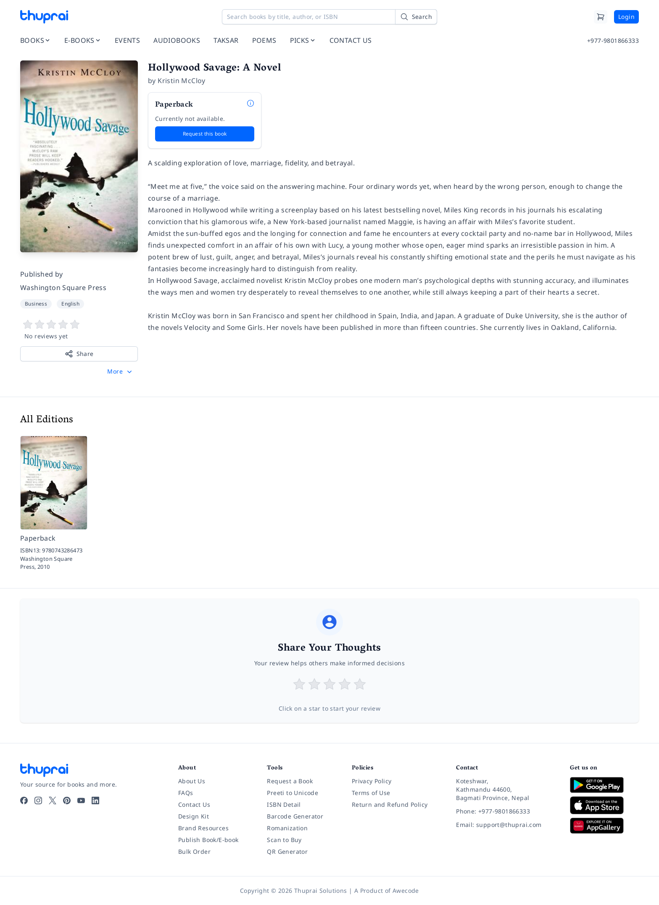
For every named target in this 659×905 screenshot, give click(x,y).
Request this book (205, 133)
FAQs (185, 793)
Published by (41, 274)
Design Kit (193, 816)
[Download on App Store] (604, 805)
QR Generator (287, 851)
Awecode (406, 891)
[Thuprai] (44, 17)
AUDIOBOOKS (176, 40)
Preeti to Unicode (292, 793)
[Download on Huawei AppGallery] (604, 826)
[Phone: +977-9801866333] (506, 811)
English (70, 303)
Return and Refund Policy (390, 804)
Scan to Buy (284, 840)
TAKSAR (226, 40)
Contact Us (194, 804)
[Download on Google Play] (604, 785)
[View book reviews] (79, 330)
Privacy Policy (372, 781)
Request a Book (290, 781)
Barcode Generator (295, 816)
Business (36, 303)
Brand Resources (203, 828)
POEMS (264, 40)
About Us (191, 781)
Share (79, 354)
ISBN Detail (284, 804)
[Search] (416, 16)
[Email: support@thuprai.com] (506, 825)
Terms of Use (371, 793)
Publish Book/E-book (208, 840)
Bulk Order (194, 851)
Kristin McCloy (182, 80)
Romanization (287, 828)
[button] (120, 371)
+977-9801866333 (613, 40)
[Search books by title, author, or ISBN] (329, 16)
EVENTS (127, 40)
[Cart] (600, 17)
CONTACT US (351, 40)
